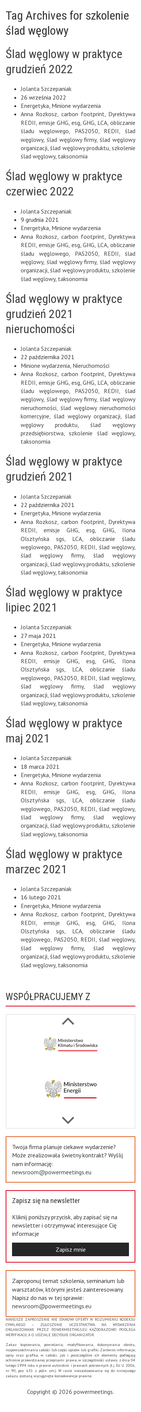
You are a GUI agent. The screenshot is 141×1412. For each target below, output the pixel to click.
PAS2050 (86, 131)
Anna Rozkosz (39, 114)
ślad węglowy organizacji (87, 416)
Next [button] (67, 1017)
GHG (88, 122)
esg (75, 122)
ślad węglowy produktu (79, 148)
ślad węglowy (116, 547)
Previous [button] (67, 1116)
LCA (102, 122)
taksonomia (73, 156)
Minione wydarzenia (76, 105)
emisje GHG (53, 122)
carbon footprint (83, 114)
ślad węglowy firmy (72, 139)
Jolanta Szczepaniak (46, 88)
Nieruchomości (91, 365)
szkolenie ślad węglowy (101, 433)
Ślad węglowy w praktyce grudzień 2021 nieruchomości (64, 314)
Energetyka (35, 105)
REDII (111, 131)
